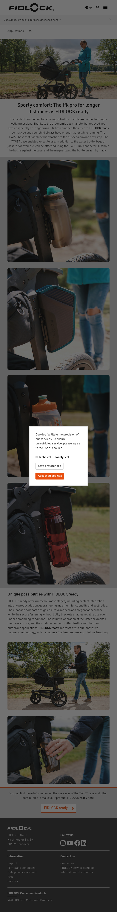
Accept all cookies (50, 475)
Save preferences (49, 466)
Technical (45, 457)
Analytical (62, 457)
